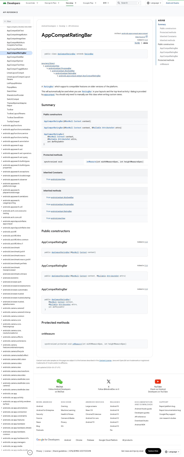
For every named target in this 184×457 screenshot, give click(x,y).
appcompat (49, 94)
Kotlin (137, 43)
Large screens (91, 406)
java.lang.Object (48, 63)
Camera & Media (67, 418)
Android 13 (114, 414)
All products (127, 440)
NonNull (69, 121)
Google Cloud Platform (108, 440)
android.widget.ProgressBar (59, 68)
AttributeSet (108, 127)
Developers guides (142, 413)
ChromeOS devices (93, 414)
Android (39, 406)
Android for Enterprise (45, 410)
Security (39, 414)
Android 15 (114, 406)
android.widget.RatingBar (65, 73)
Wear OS (89, 410)
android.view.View (52, 66)
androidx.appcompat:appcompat (135, 33)
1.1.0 (146, 40)
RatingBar (89, 54)
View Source (140, 37)
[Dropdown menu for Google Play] (96, 3)
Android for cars (92, 418)
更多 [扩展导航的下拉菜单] (105, 3)
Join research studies (167, 418)
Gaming (64, 406)
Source (39, 418)
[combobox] (128, 3)
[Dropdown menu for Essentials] (38, 3)
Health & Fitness (67, 414)
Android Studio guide (143, 409)
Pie (111, 430)
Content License (105, 360)
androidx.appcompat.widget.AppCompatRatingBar (80, 76)
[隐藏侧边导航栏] (29, 452)
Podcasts (40, 430)
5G (62, 426)
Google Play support (167, 414)
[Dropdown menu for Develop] (76, 3)
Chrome (79, 440)
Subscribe (153, 451)
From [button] (55, 179)
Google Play (88, 3)
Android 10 (114, 426)
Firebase (90, 440)
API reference (10, 12)
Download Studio (141, 421)
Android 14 (114, 410)
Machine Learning (68, 410)
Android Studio (172, 3)
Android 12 (114, 418)
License (48, 451)
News (38, 422)
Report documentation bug (170, 410)
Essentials (30, 3)
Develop (62, 26)
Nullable (97, 127)
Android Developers (49, 26)
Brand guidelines (60, 451)
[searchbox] (16, 21)
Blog (38, 426)
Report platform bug (167, 406)
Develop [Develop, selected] (69, 3)
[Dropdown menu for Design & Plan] (59, 3)
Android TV (90, 422)
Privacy (64, 422)
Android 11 (114, 422)
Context (77, 121)
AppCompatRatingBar (67, 54)
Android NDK (140, 424)
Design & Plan (50, 3)
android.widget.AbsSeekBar (63, 71)
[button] (16, 125)
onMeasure (91, 161)
